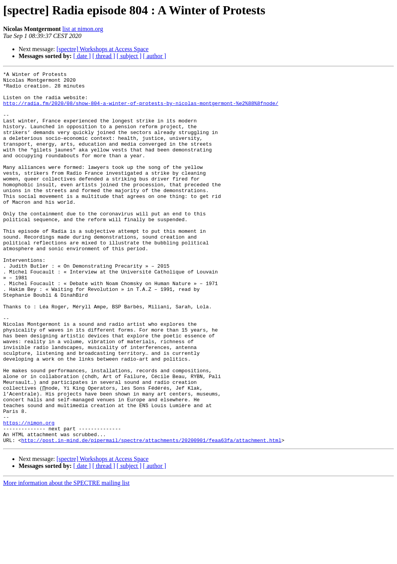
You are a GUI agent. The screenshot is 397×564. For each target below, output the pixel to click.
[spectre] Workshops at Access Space (102, 49)
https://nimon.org (29, 493)
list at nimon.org (82, 29)
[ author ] (154, 56)
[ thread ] (103, 56)
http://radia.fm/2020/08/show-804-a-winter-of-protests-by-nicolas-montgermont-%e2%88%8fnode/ (140, 110)
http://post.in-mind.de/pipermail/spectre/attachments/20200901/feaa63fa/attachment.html (151, 514)
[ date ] (82, 56)
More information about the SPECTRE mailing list (66, 557)
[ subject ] (129, 56)
